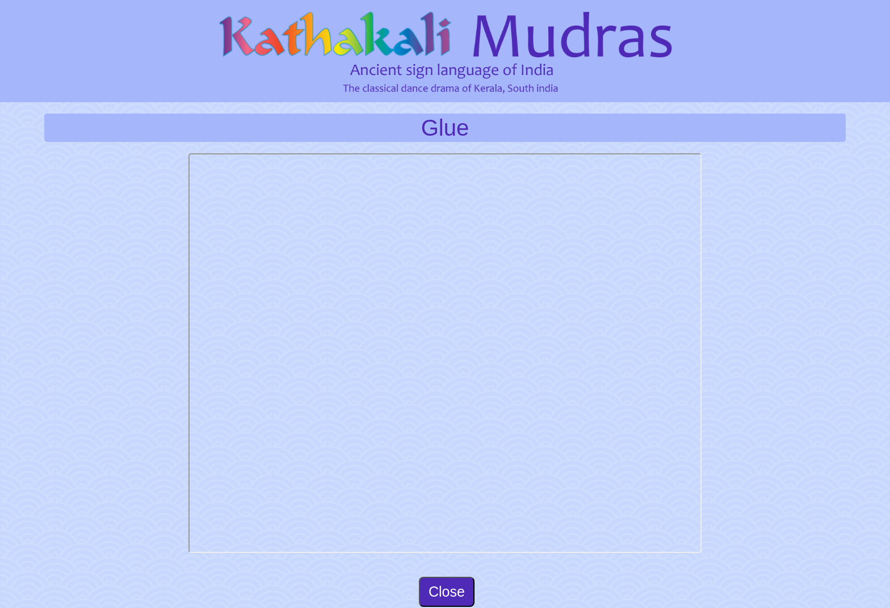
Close (447, 591)
